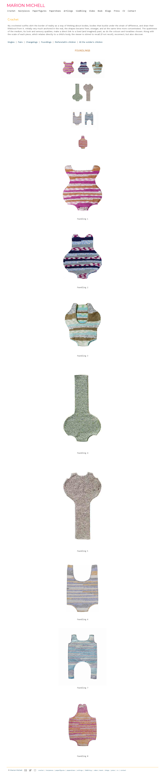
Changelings (32, 42)
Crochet (11, 11)
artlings (80, 770)
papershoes (71, 770)
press (113, 770)
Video (92, 11)
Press (117, 11)
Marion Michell (16, 770)
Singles (11, 42)
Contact (132, 11)
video (96, 770)
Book (100, 11)
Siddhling (81, 11)
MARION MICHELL (26, 5)
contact (123, 770)
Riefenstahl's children (65, 42)
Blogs (108, 11)
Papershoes (55, 11)
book (101, 770)
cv (117, 770)
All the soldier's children (91, 42)
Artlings (68, 11)
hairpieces (49, 770)
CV (124, 11)
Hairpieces (24, 11)
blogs (107, 770)
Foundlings (46, 42)
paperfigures (60, 770)
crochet (41, 770)
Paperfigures (39, 11)
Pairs (20, 42)
